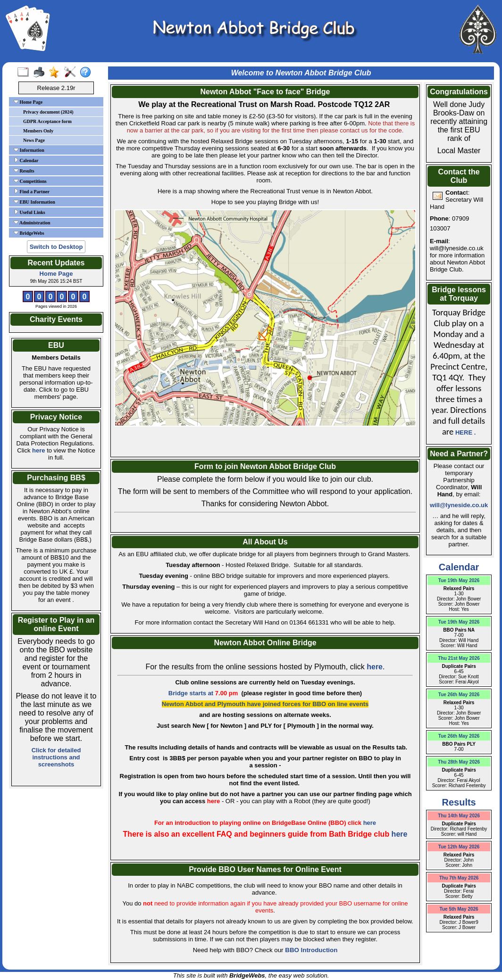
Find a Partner (32, 191)
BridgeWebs (29, 233)
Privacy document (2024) (48, 112)
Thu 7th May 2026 (458, 877)
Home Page (28, 102)
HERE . (465, 432)
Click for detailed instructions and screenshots (56, 757)
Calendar (26, 160)
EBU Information (34, 202)
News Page (34, 140)
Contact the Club (459, 176)
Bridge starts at (204, 693)
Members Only (38, 130)
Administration (32, 222)
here (38, 450)
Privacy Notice (56, 417)
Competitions (30, 181)
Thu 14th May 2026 (459, 815)
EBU (56, 345)
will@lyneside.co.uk (459, 505)
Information (29, 150)
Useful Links (29, 212)
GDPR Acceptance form (47, 121)
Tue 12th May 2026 (459, 846)
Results (24, 170)
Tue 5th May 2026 (459, 909)
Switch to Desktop (56, 246)
